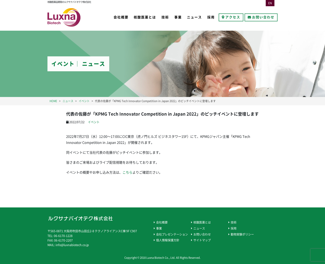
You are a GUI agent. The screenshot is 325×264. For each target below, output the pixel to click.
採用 (211, 17)
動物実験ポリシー (242, 234)
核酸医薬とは (145, 17)
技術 (165, 17)
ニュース (194, 17)
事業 (178, 17)
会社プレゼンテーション (172, 234)
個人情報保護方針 (167, 240)
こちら (127, 172)
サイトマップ (202, 240)
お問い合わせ (263, 17)
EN (270, 3)
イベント (93, 122)
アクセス (232, 17)
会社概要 (121, 17)
